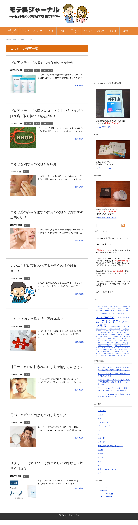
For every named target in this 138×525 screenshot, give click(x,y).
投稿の (105, 490)
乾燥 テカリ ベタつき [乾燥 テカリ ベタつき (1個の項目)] (104, 344)
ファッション (75, 31)
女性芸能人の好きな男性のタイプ (110, 446)
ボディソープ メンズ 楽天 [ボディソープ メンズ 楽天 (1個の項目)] (105, 342)
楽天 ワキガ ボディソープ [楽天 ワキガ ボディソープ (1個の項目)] (108, 347)
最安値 (125, 31)
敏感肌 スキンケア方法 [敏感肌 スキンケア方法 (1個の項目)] (105, 346)
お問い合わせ (12, 31)
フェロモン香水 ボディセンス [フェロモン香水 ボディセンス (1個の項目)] (117, 326)
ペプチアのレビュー (105, 127)
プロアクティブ (47, 70)
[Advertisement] (113, 62)
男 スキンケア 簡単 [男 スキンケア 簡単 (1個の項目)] (103, 351)
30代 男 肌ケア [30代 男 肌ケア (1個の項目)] (102, 306)
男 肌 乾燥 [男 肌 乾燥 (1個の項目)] (103, 355)
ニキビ (37, 70)
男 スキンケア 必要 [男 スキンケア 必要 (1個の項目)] (106, 349)
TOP (15, 39)
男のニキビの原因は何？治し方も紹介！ (42, 420)
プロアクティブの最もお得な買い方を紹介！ (46, 62)
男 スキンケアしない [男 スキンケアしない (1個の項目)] (118, 351)
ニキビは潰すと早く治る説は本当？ (39, 319)
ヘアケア (50, 31)
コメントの (107, 493)
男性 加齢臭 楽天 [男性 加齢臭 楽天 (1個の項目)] (108, 353)
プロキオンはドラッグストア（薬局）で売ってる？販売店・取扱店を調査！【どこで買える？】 (114, 382)
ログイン (104, 487)
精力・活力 (88, 31)
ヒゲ (99, 418)
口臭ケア (113, 31)
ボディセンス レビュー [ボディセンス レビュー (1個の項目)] (110, 330)
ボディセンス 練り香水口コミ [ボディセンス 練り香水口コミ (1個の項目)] (110, 338)
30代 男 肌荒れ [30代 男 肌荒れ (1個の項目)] (115, 306)
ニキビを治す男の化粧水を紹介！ (37, 164)
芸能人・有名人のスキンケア (109, 469)
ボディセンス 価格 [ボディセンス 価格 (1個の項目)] (121, 332)
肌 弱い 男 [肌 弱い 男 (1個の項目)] (121, 355)
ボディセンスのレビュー (107, 218)
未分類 (100, 453)
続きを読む (79, 85)
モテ (62, 31)
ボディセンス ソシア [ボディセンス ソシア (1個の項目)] (114, 328)
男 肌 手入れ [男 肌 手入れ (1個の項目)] (112, 355)
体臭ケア (100, 31)
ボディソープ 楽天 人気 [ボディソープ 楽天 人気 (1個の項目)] (122, 342)
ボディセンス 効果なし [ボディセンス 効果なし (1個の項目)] (116, 334)
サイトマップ (25, 31)
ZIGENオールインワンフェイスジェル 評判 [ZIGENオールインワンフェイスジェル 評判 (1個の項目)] (112, 313)
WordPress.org (106, 496)
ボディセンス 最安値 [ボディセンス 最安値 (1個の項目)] (115, 336)
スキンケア (37, 31)
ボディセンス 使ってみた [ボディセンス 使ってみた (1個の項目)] (107, 332)
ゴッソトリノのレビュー (107, 168)
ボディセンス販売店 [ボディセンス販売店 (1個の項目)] (107, 340)
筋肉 (99, 461)
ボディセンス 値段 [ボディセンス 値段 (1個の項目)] (102, 334)
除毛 (99, 473)
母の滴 (100, 457)
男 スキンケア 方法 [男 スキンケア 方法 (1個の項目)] (121, 349)
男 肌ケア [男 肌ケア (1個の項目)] (118, 353)
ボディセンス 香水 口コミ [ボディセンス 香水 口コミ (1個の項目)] (122, 340)
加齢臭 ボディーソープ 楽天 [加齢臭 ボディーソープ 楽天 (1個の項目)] (121, 344)
